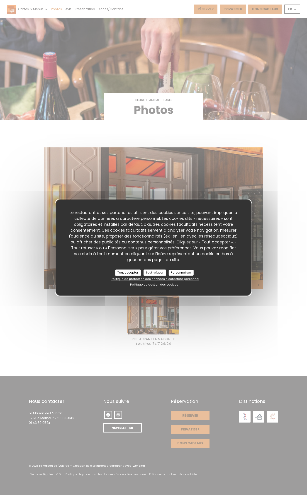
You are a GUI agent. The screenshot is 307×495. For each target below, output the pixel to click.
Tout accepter (127, 272)
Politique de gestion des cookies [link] (154, 284)
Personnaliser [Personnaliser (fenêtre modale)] (181, 272)
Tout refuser (154, 272)
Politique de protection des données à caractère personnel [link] (155, 279)
